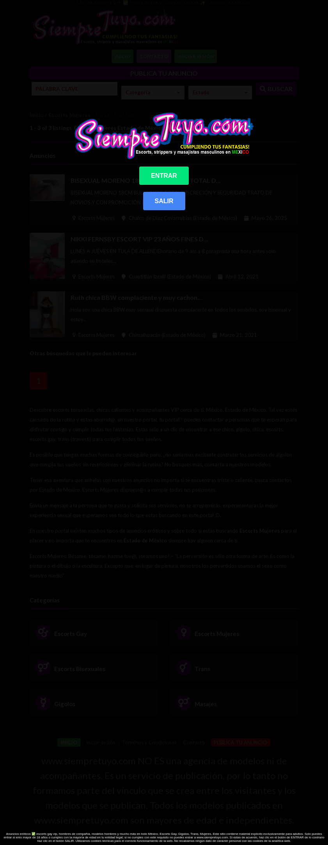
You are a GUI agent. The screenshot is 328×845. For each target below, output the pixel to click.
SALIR (164, 201)
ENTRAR (164, 175)
